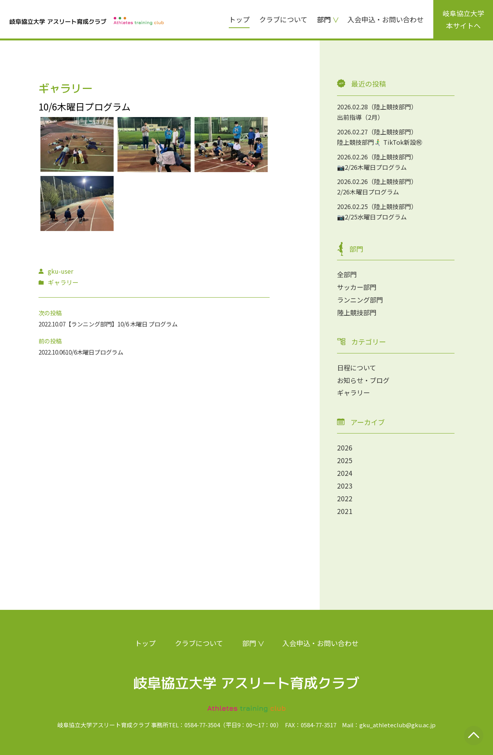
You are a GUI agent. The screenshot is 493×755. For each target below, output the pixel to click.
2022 (344, 496)
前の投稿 (51, 340)
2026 (344, 446)
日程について (357, 367)
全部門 (347, 274)
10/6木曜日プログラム (100, 352)
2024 (344, 471)
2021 (344, 509)
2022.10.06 (54, 352)
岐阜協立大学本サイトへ (463, 19)
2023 (344, 484)
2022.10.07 (54, 323)
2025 (344, 459)
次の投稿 (51, 312)
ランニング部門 (361, 299)
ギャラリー (354, 391)
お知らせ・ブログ (364, 379)
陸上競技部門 (358, 311)
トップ (239, 19)
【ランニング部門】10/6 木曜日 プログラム (129, 323)
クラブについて (283, 19)
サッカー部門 (358, 286)
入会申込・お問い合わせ (385, 19)
